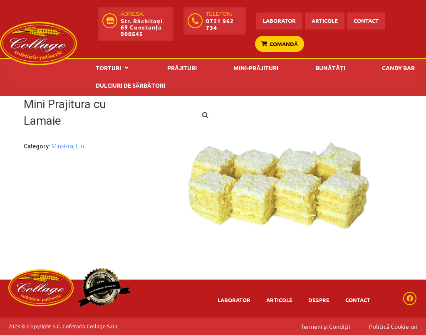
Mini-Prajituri (68, 146)
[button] (113, 67)
